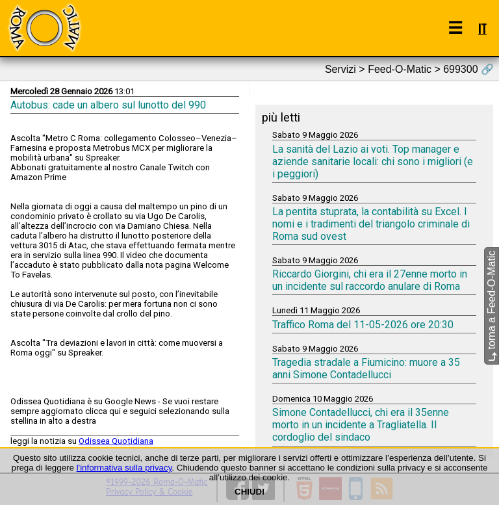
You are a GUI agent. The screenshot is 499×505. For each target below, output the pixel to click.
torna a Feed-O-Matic (491, 305)
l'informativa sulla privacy (124, 468)
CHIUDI (249, 492)
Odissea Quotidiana (116, 441)
